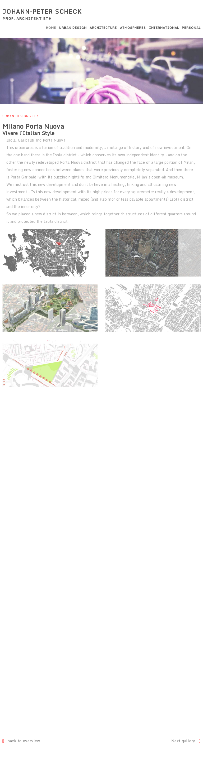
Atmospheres (133, 27)
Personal (191, 27)
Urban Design (73, 27)
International (164, 27)
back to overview (21, 741)
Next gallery (186, 741)
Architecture (103, 27)
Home (51, 27)
